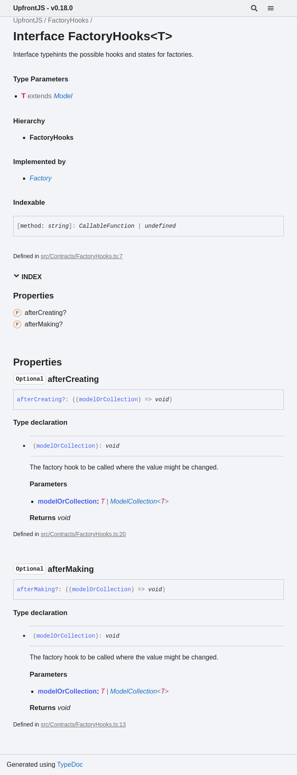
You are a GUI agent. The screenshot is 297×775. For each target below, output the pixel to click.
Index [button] (27, 276)
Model (62, 96)
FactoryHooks (68, 20)
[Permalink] (106, 379)
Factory (40, 178)
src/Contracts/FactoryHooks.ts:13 (83, 724)
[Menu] (275, 8)
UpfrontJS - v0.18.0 (43, 8)
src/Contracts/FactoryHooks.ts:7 (82, 256)
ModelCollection (133, 501)
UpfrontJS (27, 20)
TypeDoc (70, 764)
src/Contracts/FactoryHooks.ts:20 (83, 534)
